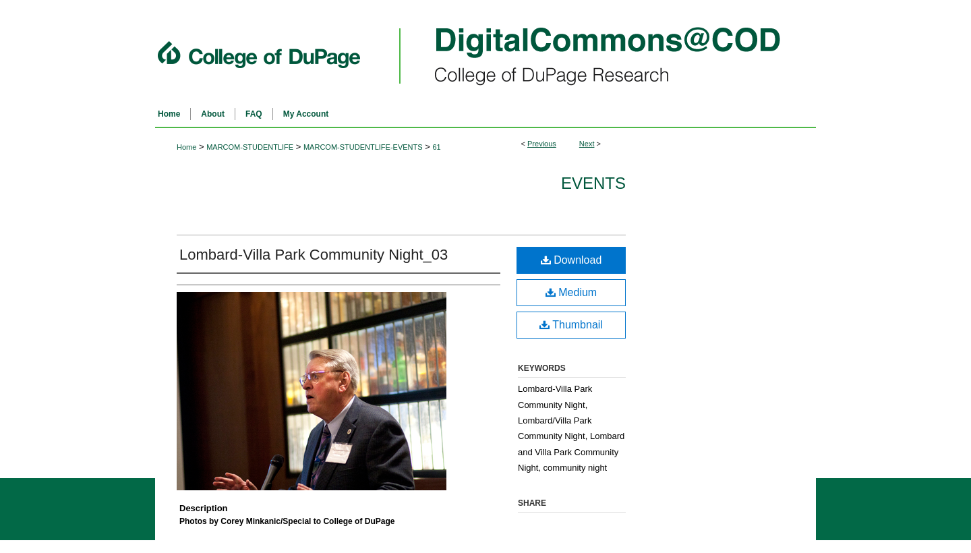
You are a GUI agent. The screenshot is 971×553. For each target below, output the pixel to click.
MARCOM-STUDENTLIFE (249, 147)
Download (571, 260)
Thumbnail (571, 324)
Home (186, 147)
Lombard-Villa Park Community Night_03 (313, 254)
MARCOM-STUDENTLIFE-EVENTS (363, 147)
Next (587, 144)
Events (593, 183)
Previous (541, 144)
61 (436, 147)
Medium (571, 292)
